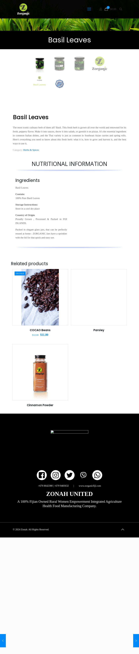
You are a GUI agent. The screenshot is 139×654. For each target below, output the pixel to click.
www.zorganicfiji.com (90, 599)
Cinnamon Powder (40, 519)
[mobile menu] (89, 9)
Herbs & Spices (31, 263)
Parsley (98, 444)
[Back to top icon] (122, 643)
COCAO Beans (40, 444)
